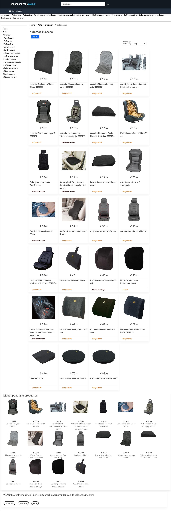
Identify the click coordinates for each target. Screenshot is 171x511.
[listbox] (134, 44)
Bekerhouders (39, 15)
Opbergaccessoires (146, 15)
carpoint (23, 503)
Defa (35, 503)
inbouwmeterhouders (67, 15)
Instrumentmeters (83, 15)
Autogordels (16, 15)
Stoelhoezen (160, 15)
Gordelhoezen (52, 15)
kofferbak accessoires (114, 15)
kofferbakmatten (131, 15)
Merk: (35, 37)
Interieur (7, 35)
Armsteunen (5, 15)
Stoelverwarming (19, 18)
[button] (15, 11)
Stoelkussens (5, 18)
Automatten (27, 15)
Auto (5, 32)
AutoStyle (10, 503)
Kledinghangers (98, 15)
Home (5, 29)
